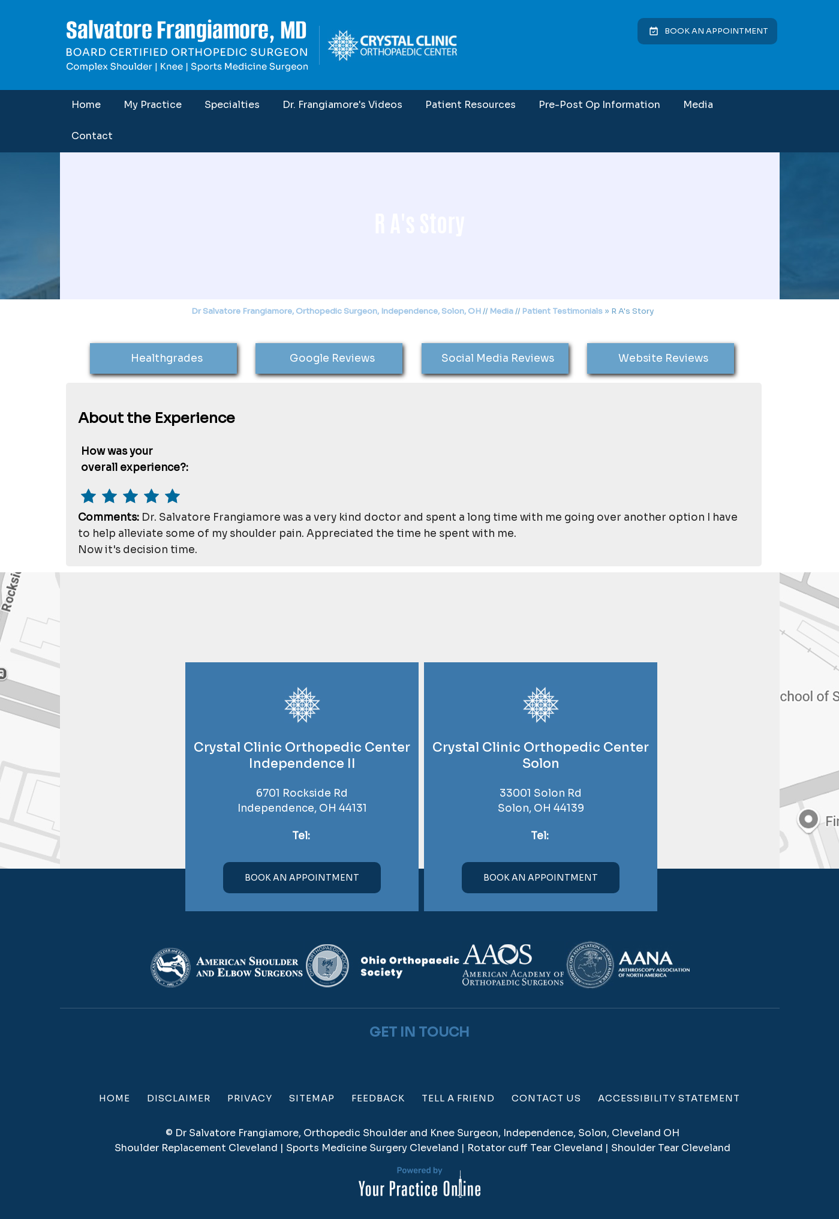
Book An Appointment (302, 877)
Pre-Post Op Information (599, 104)
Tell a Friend (458, 1098)
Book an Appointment (716, 31)
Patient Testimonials (562, 311)
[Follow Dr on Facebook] (396, 1058)
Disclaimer (178, 1098)
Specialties (232, 104)
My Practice (153, 104)
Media (698, 104)
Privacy (249, 1098)
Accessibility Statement (669, 1098)
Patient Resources (470, 104)
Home (86, 104)
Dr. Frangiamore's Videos (342, 104)
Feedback (378, 1098)
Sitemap (312, 1098)
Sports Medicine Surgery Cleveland (372, 1148)
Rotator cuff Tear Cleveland (535, 1148)
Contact (92, 136)
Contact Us (546, 1098)
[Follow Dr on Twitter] (412, 1058)
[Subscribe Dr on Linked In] (443, 1058)
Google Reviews (332, 358)
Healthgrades (167, 358)
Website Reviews (663, 358)
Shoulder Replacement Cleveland (196, 1148)
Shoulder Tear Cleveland (670, 1148)
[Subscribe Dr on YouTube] (427, 1058)
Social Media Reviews (497, 358)
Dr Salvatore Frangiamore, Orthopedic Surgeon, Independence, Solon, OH (336, 311)
